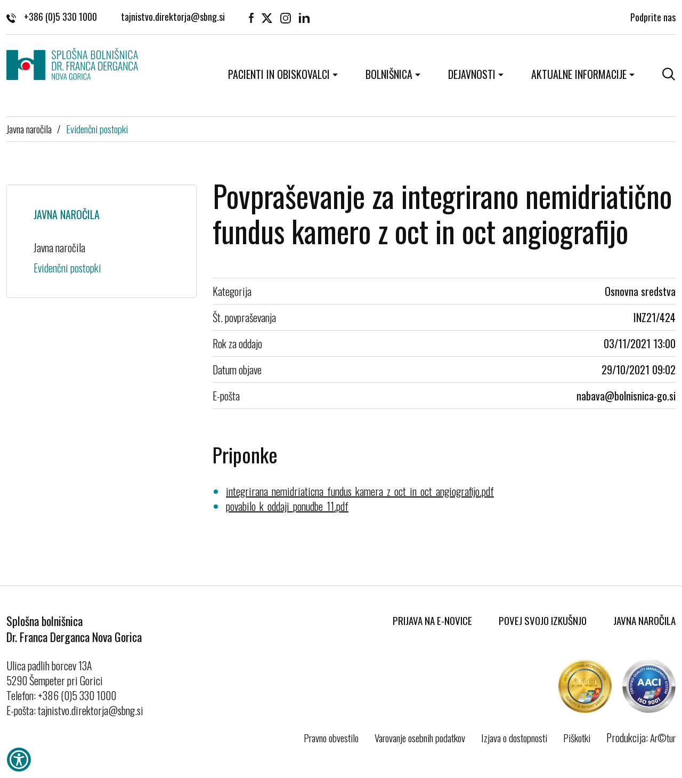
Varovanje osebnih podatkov (420, 737)
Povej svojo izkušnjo (543, 620)
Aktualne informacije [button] (579, 74)
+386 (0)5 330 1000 (51, 16)
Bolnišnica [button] (389, 74)
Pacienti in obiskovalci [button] (279, 74)
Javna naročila (29, 128)
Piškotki (576, 737)
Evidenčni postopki (97, 128)
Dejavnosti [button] (472, 74)
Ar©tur (663, 737)
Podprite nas (653, 16)
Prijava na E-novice (432, 620)
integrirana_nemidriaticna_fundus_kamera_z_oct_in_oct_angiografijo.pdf (360, 491)
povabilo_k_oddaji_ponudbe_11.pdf (287, 506)
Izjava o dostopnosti (514, 737)
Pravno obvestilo (331, 737)
